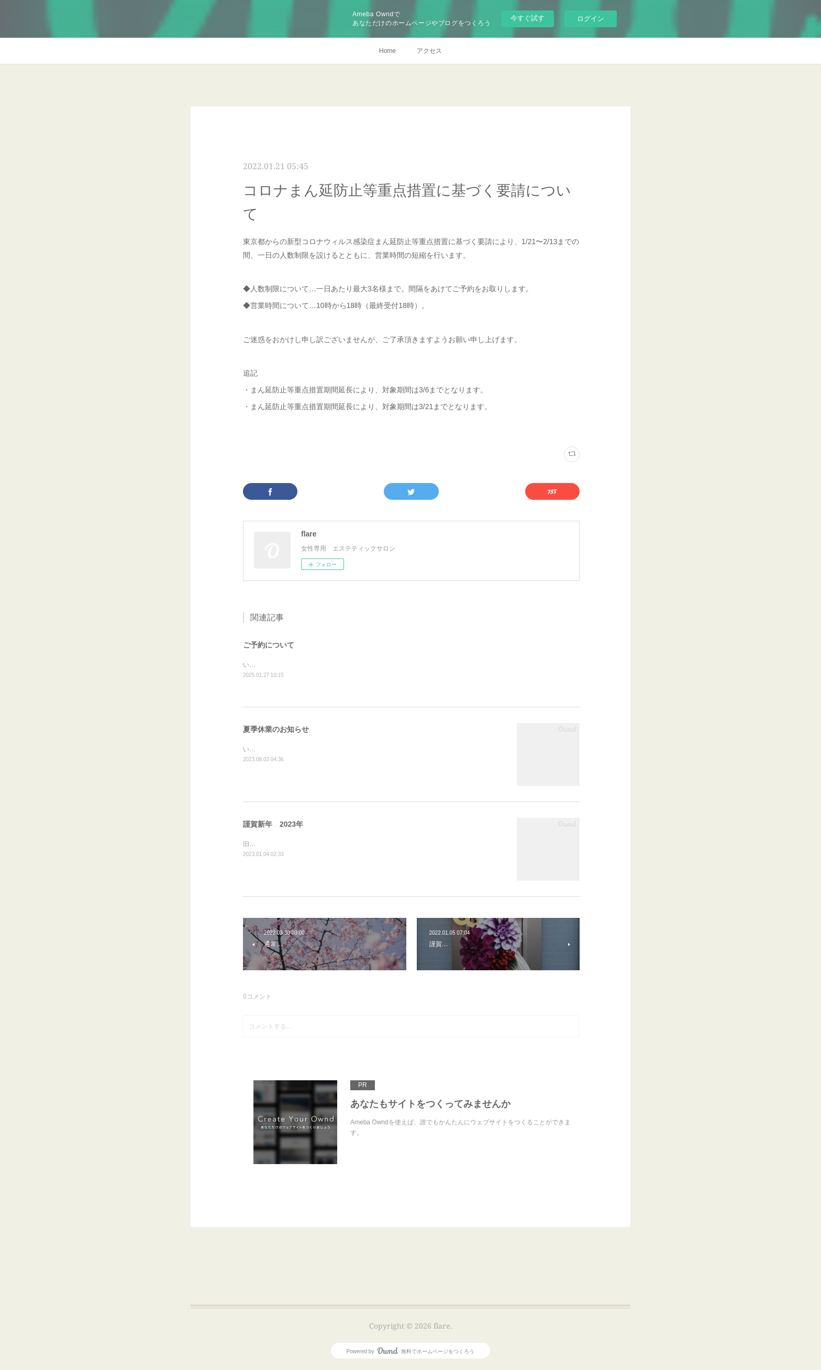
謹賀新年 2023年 (273, 824)
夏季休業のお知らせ (276, 730)
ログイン (590, 19)
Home (387, 50)
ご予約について (268, 645)
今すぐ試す (528, 18)
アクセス (429, 50)
